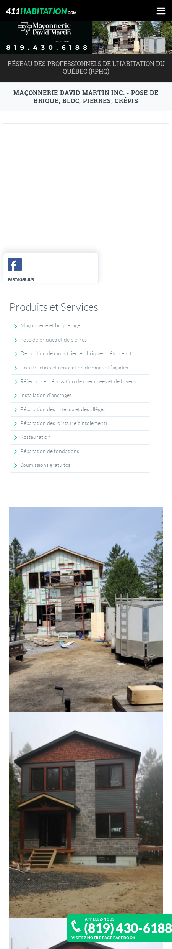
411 (41, 11)
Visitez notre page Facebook (103, 938)
